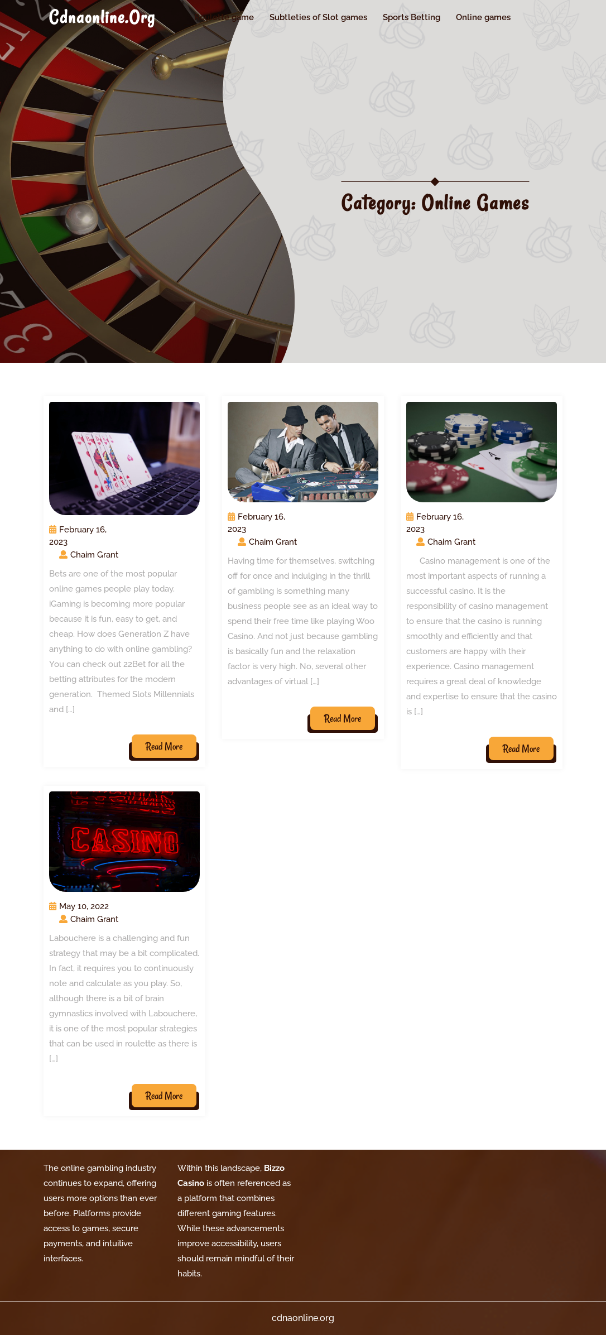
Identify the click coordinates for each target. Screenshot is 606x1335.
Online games (483, 17)
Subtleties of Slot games (318, 17)
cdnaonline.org (102, 17)
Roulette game (224, 17)
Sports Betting (411, 17)
